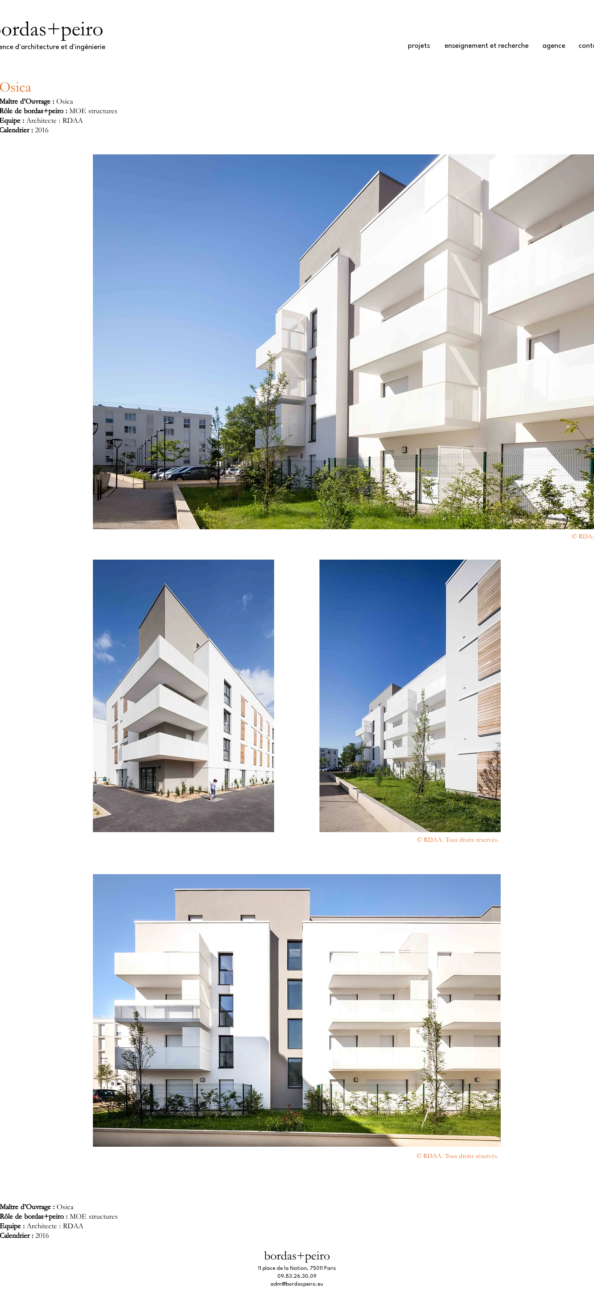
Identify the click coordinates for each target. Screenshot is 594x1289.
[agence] (553, 46)
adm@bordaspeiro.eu (296, 1284)
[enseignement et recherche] (486, 46)
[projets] (419, 46)
